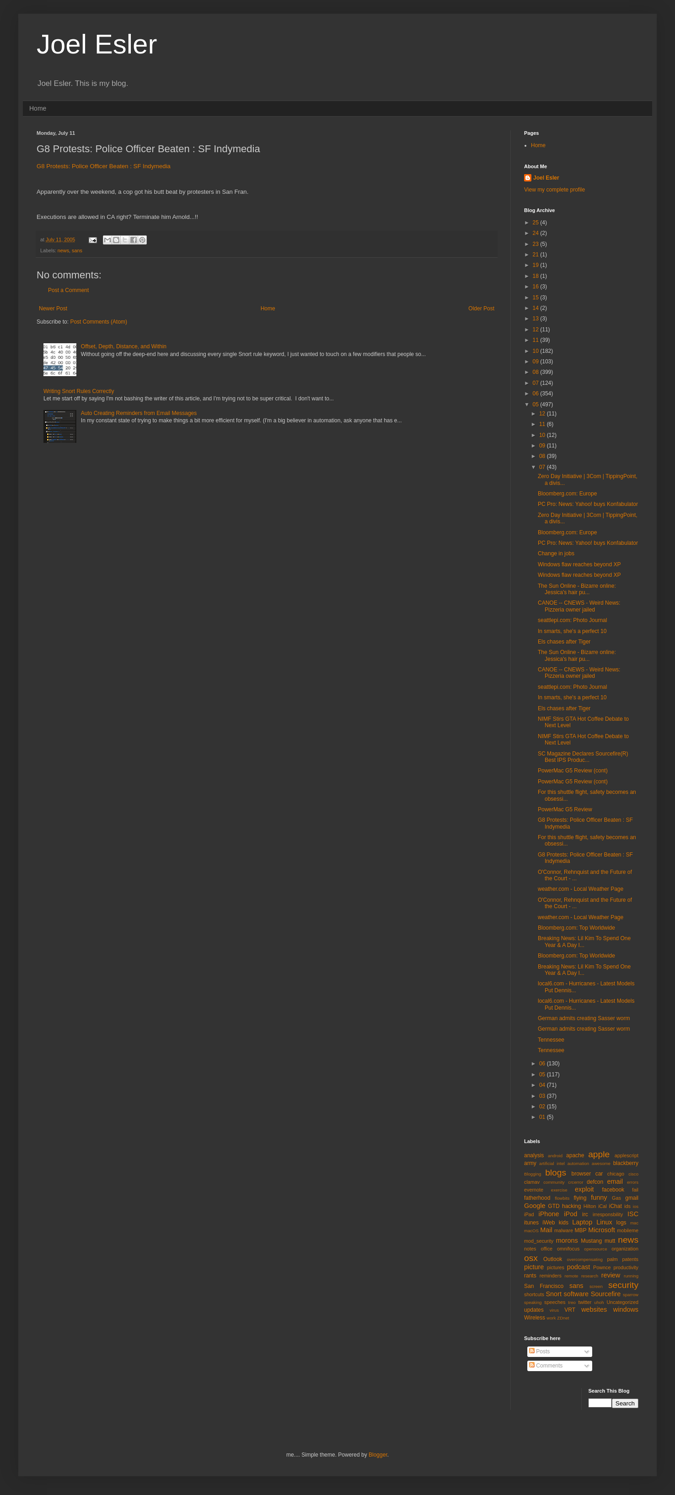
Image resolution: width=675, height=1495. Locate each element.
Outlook (552, 1259)
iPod (570, 1214)
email (615, 1181)
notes (530, 1248)
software (576, 1294)
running (631, 1275)
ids (627, 1206)
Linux (604, 1222)
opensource (595, 1248)
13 (537, 318)
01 (543, 1117)
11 (537, 340)
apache (575, 1155)
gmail (631, 1198)
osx (531, 1258)
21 (537, 254)
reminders (551, 1275)
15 (537, 297)
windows (625, 1309)
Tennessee (551, 1040)
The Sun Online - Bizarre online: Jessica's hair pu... (577, 589)
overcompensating (585, 1259)
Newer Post (53, 308)
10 (537, 351)
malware (563, 1230)
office (546, 1248)
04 (543, 1085)
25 (537, 222)
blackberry (625, 1163)
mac (634, 1222)
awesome (601, 1163)
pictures (555, 1267)
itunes (531, 1222)
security (623, 1285)
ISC (632, 1214)
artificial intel (552, 1163)
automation (578, 1163)
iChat (615, 1206)
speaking (532, 1302)
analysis (534, 1155)
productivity (625, 1267)
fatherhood (537, 1198)
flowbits (562, 1198)
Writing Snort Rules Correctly (78, 391)
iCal (602, 1206)
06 (537, 393)
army (530, 1163)
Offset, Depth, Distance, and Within (123, 346)
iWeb (548, 1222)
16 (537, 286)
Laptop (582, 1222)
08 (537, 372)
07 (537, 383)
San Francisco (543, 1286)
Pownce (602, 1267)
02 (543, 1106)
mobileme (627, 1230)
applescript (626, 1155)
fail (635, 1189)
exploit (584, 1189)
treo (572, 1302)
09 (537, 361)
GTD (553, 1206)
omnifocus (568, 1248)
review (611, 1275)
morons (567, 1240)
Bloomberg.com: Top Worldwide (576, 928)
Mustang (591, 1241)
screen (596, 1286)
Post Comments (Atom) (98, 322)
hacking (571, 1206)
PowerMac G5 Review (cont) (573, 770)
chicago (615, 1173)
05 (537, 404)
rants (530, 1275)
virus (554, 1310)
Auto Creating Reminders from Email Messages (139, 413)
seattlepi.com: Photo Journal (572, 620)
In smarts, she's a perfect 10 (572, 631)
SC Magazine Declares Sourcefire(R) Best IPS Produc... (583, 756)
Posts (539, 1351)
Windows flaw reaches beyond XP (579, 564)
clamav (532, 1182)
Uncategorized (622, 1302)
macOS (531, 1230)
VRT (569, 1310)
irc (585, 1214)
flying (579, 1198)
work (551, 1317)
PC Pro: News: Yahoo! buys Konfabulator (588, 504)
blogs (555, 1172)
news (63, 250)
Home (37, 108)
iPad (529, 1214)
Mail (546, 1230)
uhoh (599, 1302)
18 (537, 276)
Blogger (378, 1455)
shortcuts (534, 1294)
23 (537, 244)
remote (572, 1275)
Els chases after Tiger (564, 641)
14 (537, 308)
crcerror (575, 1182)
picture (534, 1267)
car (599, 1173)
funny (599, 1197)
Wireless (534, 1317)
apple (599, 1154)
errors (632, 1182)
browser (581, 1173)
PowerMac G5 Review (565, 809)
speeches (554, 1302)
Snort (553, 1294)
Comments (545, 1365)
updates (534, 1310)
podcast (578, 1267)
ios (635, 1206)
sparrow (630, 1294)
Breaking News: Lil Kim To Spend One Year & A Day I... (584, 941)
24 (537, 233)
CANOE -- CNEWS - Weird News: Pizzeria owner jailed (579, 606)
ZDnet (563, 1317)
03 (543, 1096)
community (553, 1182)
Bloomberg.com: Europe (567, 493)
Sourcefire (606, 1294)
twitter (585, 1302)
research (589, 1275)
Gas (616, 1198)
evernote (533, 1189)
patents (630, 1259)
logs (621, 1222)
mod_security (538, 1241)
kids (563, 1222)
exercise (559, 1189)
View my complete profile (554, 189)
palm (612, 1259)
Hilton (590, 1206)
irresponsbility (608, 1214)
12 (537, 329)
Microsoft (601, 1230)
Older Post (481, 308)
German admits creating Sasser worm (584, 1018)
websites (594, 1309)
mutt (610, 1241)
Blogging (532, 1173)
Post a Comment (68, 290)
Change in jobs (556, 553)
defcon (595, 1182)
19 (537, 265)
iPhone (549, 1214)
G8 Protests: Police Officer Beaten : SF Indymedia (104, 166)
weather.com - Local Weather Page (580, 889)
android (555, 1155)
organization (624, 1248)
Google (534, 1205)
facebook (613, 1189)
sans (77, 250)
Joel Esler (97, 44)
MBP (580, 1230)
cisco (633, 1173)
